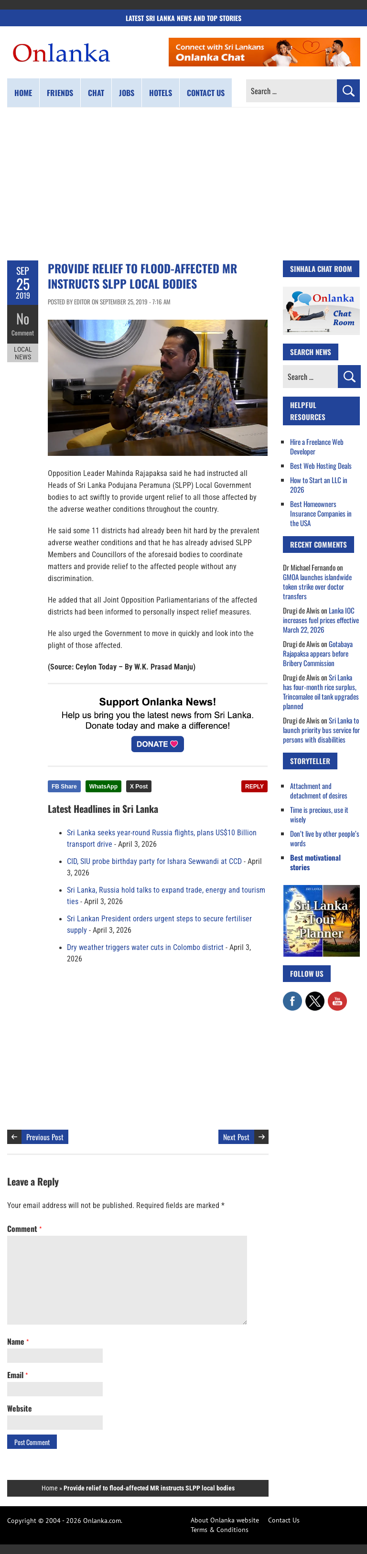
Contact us (206, 92)
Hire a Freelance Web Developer (317, 446)
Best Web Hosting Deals (321, 465)
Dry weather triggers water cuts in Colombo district (145, 947)
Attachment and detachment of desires (318, 790)
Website (19, 1408)
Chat (96, 92)
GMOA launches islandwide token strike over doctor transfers (317, 586)
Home (23, 92)
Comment (23, 332)
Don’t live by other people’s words (324, 838)
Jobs (126, 92)
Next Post (236, 1137)
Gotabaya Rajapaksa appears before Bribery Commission (318, 653)
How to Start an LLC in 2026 (318, 485)
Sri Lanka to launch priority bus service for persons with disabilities (321, 730)
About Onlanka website (225, 1520)
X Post (139, 786)
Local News (23, 352)
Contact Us (284, 1520)
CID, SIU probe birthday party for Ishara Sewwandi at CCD (154, 861)
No (23, 318)
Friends (60, 92)
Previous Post (45, 1137)
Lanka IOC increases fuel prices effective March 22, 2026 (321, 620)
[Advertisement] (183, 184)
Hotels (160, 92)
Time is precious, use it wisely (319, 814)
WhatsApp (103, 786)
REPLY (254, 786)
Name (18, 1341)
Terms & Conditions (219, 1529)
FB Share (64, 786)
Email (17, 1375)
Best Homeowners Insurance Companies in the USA (321, 513)
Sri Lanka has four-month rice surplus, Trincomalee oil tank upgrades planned (321, 691)
